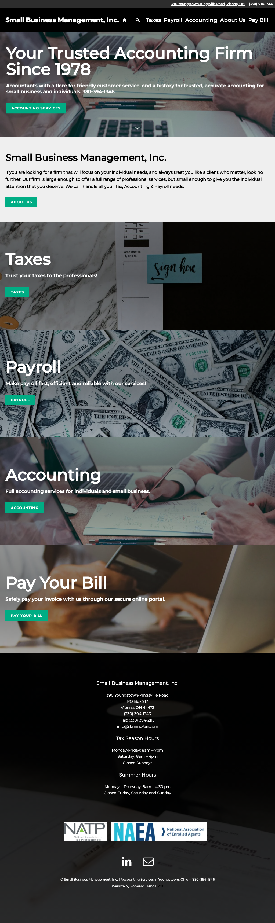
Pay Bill (258, 20)
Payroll (173, 20)
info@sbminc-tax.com (137, 726)
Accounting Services (35, 108)
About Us (232, 20)
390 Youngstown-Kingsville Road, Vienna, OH (208, 4)
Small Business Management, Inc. (62, 20)
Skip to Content (137, 128)
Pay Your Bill (26, 615)
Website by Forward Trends (138, 886)
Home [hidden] (124, 20)
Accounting (201, 20)
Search (137, 20)
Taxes (153, 20)
